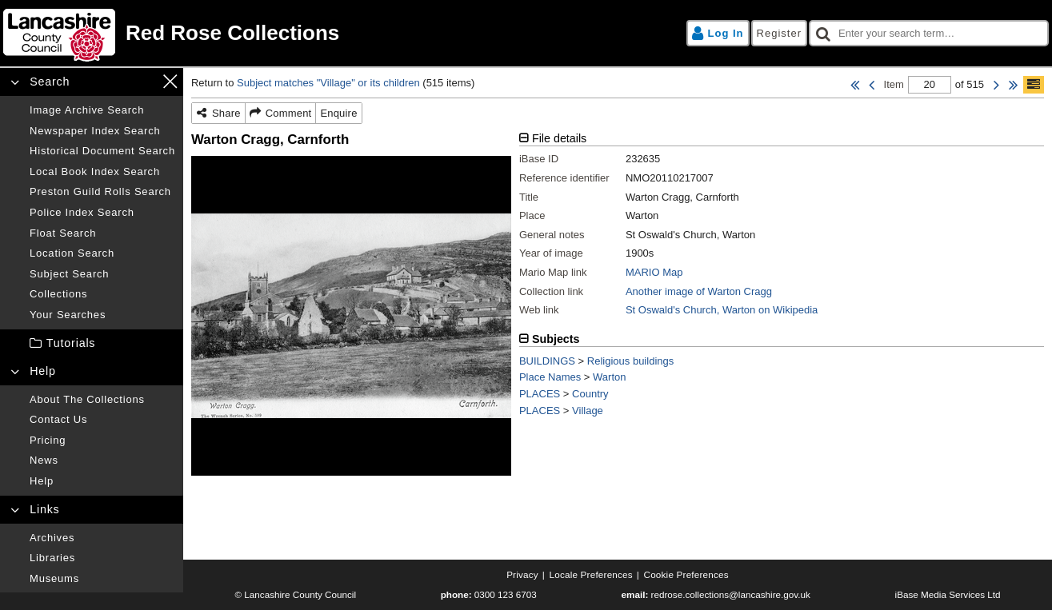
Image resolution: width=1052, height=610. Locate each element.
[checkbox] (929, 33)
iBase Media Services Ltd (948, 594)
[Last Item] (1013, 85)
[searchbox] (929, 33)
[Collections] (102, 294)
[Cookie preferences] (686, 574)
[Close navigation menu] (170, 81)
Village (587, 411)
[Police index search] (102, 212)
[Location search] (102, 253)
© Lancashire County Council (295, 594)
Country (590, 394)
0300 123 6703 (505, 594)
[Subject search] (102, 274)
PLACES (539, 394)
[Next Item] (996, 85)
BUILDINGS (547, 361)
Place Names (550, 377)
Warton (609, 377)
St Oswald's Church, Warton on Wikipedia (722, 310)
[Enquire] (338, 113)
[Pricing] (102, 440)
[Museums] (102, 578)
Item (894, 84)
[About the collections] (102, 399)
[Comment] (281, 113)
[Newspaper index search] (102, 131)
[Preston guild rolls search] (102, 191)
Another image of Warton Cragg (699, 291)
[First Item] (854, 85)
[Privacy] (522, 574)
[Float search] (102, 233)
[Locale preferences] (591, 574)
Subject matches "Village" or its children (328, 83)
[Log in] (718, 33)
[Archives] (102, 538)
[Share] (219, 113)
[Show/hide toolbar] (1033, 85)
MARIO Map (654, 272)
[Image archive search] (102, 110)
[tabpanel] (781, 231)
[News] (102, 460)
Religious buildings (630, 361)
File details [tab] (559, 138)
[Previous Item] (871, 85)
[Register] (779, 33)
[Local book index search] (102, 171)
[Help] (102, 481)
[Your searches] (102, 315)
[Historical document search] (102, 151)
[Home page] (262, 33)
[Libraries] (102, 558)
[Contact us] (102, 419)
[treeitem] (91, 343)
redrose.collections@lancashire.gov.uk (730, 594)
